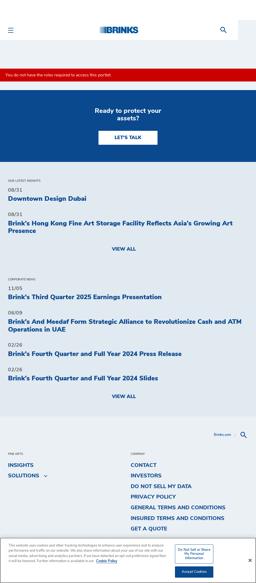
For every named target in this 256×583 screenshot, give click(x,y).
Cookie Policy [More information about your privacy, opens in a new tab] (106, 561)
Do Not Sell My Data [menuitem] (161, 486)
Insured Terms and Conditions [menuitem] (177, 518)
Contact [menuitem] (143, 465)
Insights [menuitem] (21, 465)
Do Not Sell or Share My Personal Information (194, 554)
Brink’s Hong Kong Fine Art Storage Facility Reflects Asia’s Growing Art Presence (120, 227)
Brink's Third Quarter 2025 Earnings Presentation (85, 297)
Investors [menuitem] (146, 475)
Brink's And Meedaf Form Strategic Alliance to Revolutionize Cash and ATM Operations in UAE (125, 326)
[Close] (250, 560)
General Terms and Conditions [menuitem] (178, 507)
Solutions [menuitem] (23, 475)
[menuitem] (241, 30)
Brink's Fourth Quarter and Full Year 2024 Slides (83, 378)
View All (124, 249)
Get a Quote (149, 529)
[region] (128, 560)
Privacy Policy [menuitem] (153, 497)
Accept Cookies (194, 572)
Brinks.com (222, 435)
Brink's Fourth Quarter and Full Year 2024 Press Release (95, 354)
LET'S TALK (128, 137)
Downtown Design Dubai (47, 199)
